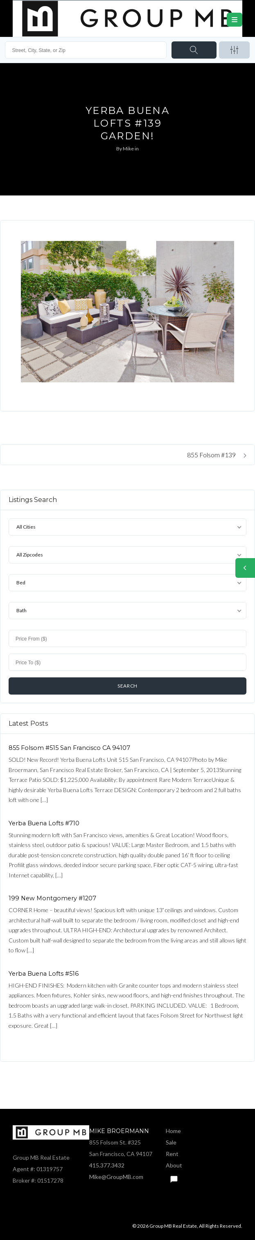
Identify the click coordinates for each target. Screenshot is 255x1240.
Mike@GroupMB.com (116, 1176)
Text (173, 1177)
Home (173, 1130)
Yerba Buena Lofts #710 (44, 823)
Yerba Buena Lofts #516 (44, 973)
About (174, 1165)
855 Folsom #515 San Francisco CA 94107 (69, 748)
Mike (128, 148)
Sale (171, 1142)
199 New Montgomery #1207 (52, 898)
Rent (172, 1153)
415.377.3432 (106, 1165)
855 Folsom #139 (216, 455)
